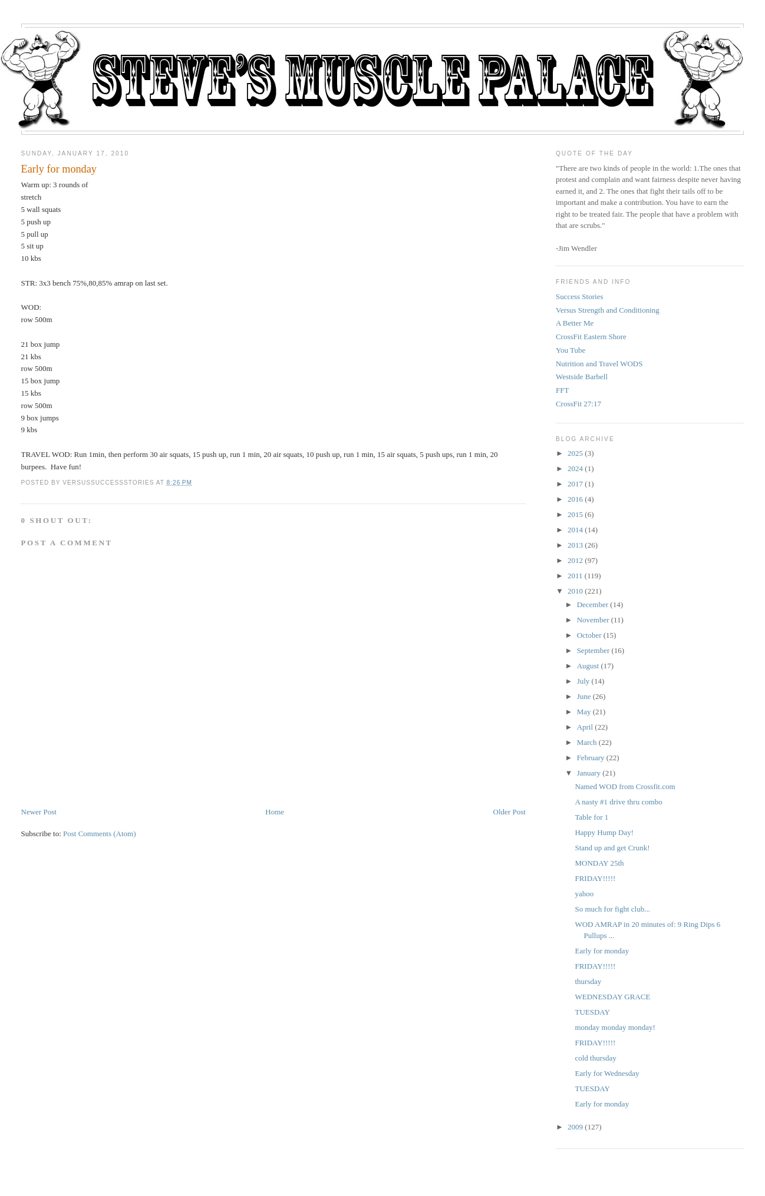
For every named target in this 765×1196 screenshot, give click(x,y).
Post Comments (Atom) (99, 833)
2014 (575, 529)
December (592, 604)
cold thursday (595, 1057)
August (588, 665)
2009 (575, 1126)
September (593, 650)
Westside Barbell (582, 376)
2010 (575, 591)
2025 (575, 453)
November (593, 619)
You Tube (570, 350)
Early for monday (59, 169)
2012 (575, 560)
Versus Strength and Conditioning (608, 310)
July (583, 681)
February (591, 757)
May (584, 711)
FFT (562, 390)
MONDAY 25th (599, 863)
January (589, 772)
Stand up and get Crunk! (612, 847)
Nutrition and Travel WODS (599, 363)
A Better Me (574, 323)
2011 (575, 575)
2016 (575, 499)
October (589, 635)
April (585, 727)
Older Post (509, 811)
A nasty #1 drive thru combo (618, 801)
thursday (588, 981)
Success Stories (580, 296)
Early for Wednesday (607, 1073)
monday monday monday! (615, 1027)
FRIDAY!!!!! (595, 878)
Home (274, 811)
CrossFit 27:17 (578, 403)
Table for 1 (591, 817)
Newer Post (39, 811)
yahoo (584, 893)
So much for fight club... (612, 909)
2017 (575, 483)
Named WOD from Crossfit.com (625, 786)
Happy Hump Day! (604, 832)
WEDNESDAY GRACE (612, 996)
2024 (575, 468)
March (587, 742)
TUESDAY (592, 1012)
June (584, 696)
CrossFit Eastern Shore (591, 336)
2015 (575, 514)
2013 (575, 545)
